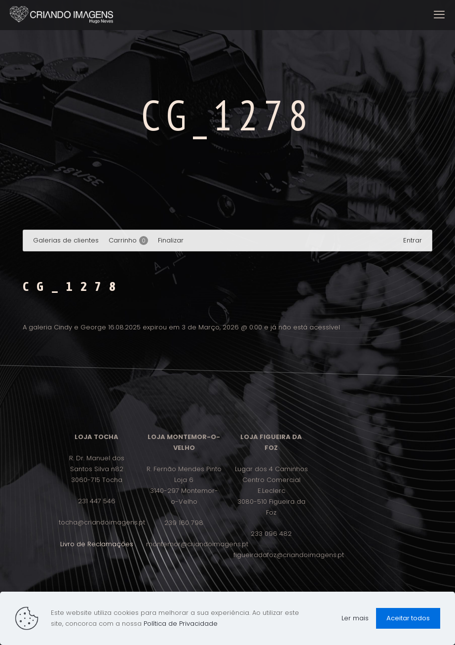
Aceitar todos (408, 618)
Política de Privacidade (181, 623)
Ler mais (355, 618)
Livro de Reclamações (96, 544)
